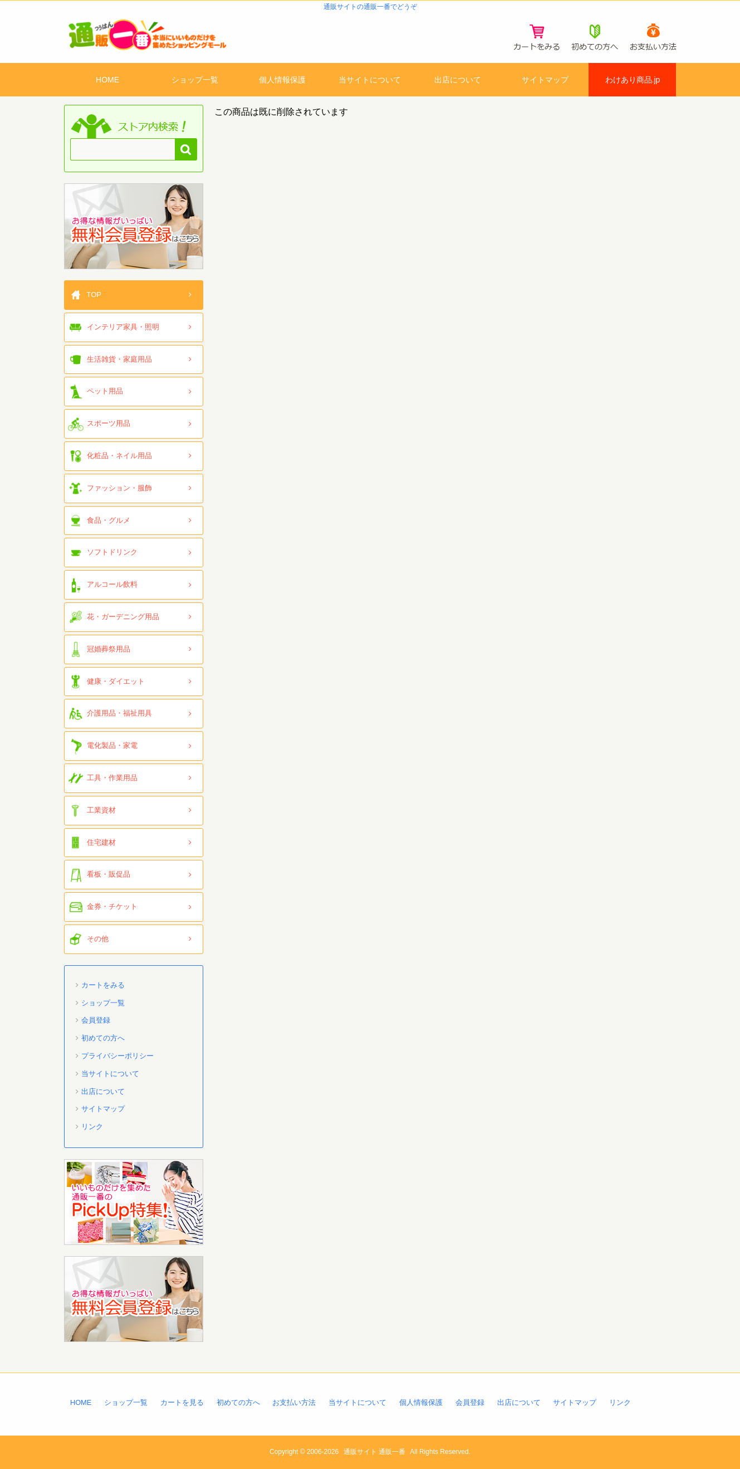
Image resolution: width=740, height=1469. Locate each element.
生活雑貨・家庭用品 (119, 359)
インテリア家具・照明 (123, 327)
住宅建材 (101, 842)
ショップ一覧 (194, 79)
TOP (94, 294)
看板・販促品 (108, 874)
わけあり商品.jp (632, 79)
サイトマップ (545, 79)
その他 (98, 939)
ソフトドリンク (112, 552)
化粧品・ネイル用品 (119, 455)
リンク (92, 1126)
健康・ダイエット (116, 681)
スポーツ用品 (108, 423)
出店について (457, 79)
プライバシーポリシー (117, 1056)
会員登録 (95, 1020)
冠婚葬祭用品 (108, 649)
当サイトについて (370, 79)
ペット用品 (105, 391)
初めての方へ (103, 1038)
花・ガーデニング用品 (123, 616)
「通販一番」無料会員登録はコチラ (133, 226)
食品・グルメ (108, 520)
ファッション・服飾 (119, 488)
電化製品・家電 (112, 745)
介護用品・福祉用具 (119, 713)
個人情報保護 (282, 79)
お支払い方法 (294, 1402)
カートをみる (103, 985)
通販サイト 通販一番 (374, 1452)
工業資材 (101, 810)
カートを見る (182, 1402)
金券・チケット (112, 906)
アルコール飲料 (112, 584)
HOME (107, 79)
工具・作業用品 (112, 778)
